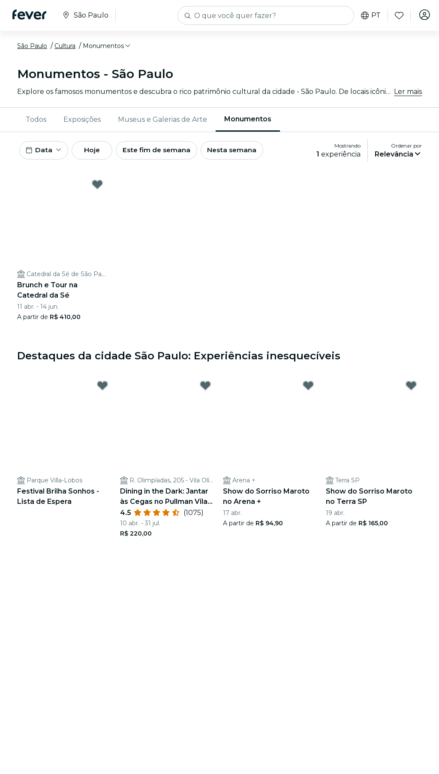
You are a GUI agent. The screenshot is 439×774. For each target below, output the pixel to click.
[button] (107, 46)
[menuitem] (36, 120)
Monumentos (247, 119)
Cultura (64, 46)
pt (368, 15)
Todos (36, 119)
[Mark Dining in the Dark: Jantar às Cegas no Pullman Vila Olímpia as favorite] (205, 388)
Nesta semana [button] (246, 151)
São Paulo (32, 46)
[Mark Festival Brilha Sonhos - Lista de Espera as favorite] (102, 388)
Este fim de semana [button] (167, 151)
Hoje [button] (97, 151)
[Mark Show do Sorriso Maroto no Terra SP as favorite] (411, 388)
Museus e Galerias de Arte (162, 119)
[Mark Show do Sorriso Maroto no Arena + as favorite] (308, 388)
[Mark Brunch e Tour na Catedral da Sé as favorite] (97, 186)
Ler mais (408, 91)
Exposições (82, 119)
